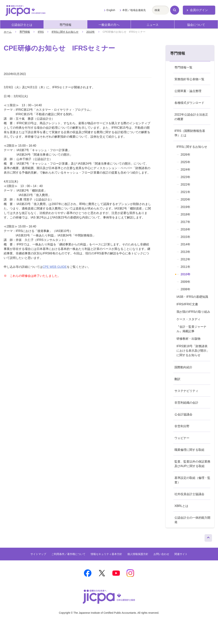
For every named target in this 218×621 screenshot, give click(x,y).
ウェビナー (181, 438)
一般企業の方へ (109, 24)
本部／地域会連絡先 (134, 10)
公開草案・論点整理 (187, 91)
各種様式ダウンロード (189, 102)
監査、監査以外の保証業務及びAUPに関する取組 (192, 464)
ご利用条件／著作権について (68, 554)
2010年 (90, 31)
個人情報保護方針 (137, 554)
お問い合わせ (161, 554)
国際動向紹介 (183, 367)
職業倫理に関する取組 (189, 449)
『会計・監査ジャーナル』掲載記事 (191, 329)
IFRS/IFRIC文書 (187, 304)
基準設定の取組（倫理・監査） (192, 480)
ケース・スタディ (188, 319)
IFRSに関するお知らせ (65, 31)
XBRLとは (181, 505)
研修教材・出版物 (188, 338)
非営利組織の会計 (186, 402)
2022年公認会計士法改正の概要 (191, 117)
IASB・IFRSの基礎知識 (192, 296)
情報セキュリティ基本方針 (106, 554)
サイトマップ (38, 554)
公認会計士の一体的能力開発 (192, 520)
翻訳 (177, 379)
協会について (196, 24)
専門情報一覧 (183, 67)
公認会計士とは (21, 24)
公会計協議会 (183, 414)
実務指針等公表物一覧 (189, 79)
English (111, 10)
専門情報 (65, 24)
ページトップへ (208, 537)
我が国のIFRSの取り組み (193, 311)
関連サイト (181, 554)
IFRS (41, 31)
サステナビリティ (186, 390)
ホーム (8, 31)
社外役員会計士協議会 (189, 494)
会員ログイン (199, 10)
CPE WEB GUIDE (55, 266)
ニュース (153, 24)
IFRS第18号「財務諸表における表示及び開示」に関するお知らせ (192, 351)
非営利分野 (181, 426)
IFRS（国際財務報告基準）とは (189, 133)
